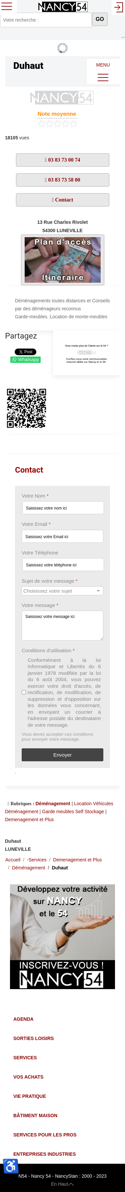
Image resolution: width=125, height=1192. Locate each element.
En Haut (62, 1184)
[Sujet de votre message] (62, 590)
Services (25, 1057)
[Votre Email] (62, 535)
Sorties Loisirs (33, 1038)
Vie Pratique (29, 1096)
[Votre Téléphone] (63, 564)
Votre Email (36, 524)
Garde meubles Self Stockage (73, 811)
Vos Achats (28, 1077)
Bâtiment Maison (35, 1115)
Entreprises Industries (44, 1154)
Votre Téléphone (40, 552)
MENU (103, 73)
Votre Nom (35, 496)
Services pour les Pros (45, 1134)
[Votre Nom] (63, 507)
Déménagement (52, 803)
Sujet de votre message (50, 580)
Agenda (23, 1019)
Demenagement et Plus (29, 819)
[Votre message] (62, 626)
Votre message (40, 605)
